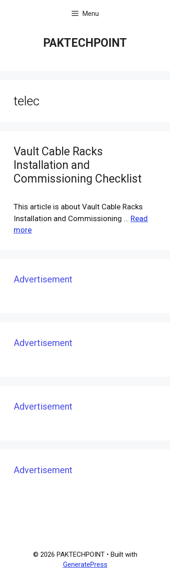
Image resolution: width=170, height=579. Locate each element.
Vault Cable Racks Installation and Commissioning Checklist (77, 165)
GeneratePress (85, 564)
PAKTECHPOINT (85, 42)
